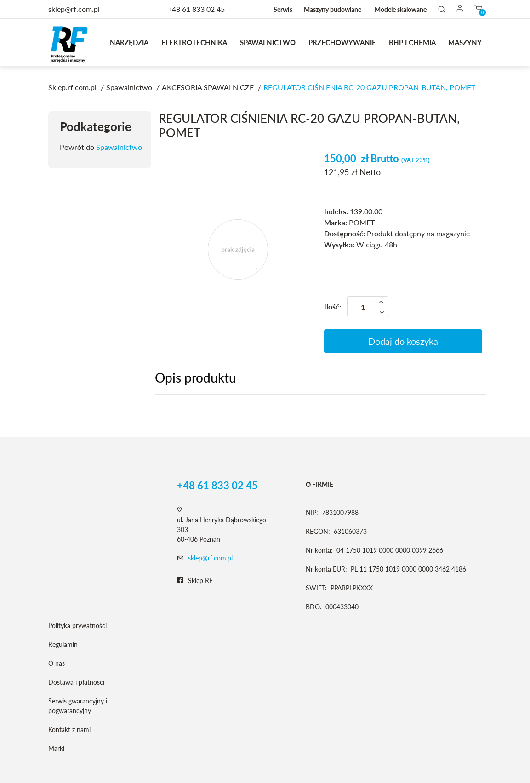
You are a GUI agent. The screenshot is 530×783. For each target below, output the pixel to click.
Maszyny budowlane (332, 9)
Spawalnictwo (268, 42)
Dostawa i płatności (76, 682)
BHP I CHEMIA (412, 42)
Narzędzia (129, 42)
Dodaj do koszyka (403, 341)
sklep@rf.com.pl (210, 558)
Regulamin (63, 644)
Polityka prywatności (77, 625)
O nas (56, 663)
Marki (56, 748)
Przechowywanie (342, 42)
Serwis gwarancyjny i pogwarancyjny (77, 705)
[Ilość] (367, 306)
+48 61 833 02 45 (196, 9)
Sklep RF (195, 581)
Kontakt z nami (69, 729)
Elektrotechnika (194, 42)
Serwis (283, 9)
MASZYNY (465, 42)
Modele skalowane (401, 9)
